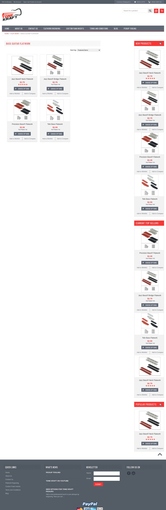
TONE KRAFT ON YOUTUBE (57, 481)
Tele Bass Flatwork (86, 124)
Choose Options (54, 88)
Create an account (36, 2)
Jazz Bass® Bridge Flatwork (86, 79)
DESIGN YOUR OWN (10, 52)
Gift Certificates (7, 2)
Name (89, 473)
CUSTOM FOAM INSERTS (12, 67)
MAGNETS (6, 56)
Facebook (129, 473)
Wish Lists (141, 2)
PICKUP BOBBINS (9, 49)
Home (7, 33)
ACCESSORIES (8, 65)
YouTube (133, 473)
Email (89, 478)
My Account (17, 2)
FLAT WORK (15, 33)
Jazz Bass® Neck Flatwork (53, 79)
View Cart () (156, 2)
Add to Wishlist (46, 94)
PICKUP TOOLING (9, 62)
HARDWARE (7, 60)
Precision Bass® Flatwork (53, 124)
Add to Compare (61, 94)
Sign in (25, 2)
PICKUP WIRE (7, 58)
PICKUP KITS (7, 47)
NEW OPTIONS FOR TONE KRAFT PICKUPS (59, 490)
